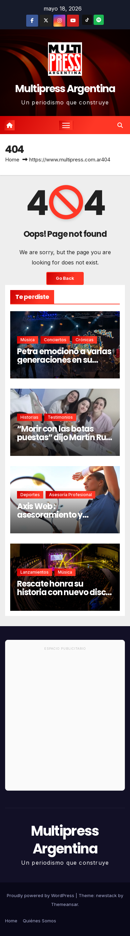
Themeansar (64, 904)
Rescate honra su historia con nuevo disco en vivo (64, 592)
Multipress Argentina (65, 89)
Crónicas (85, 339)
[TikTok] (87, 20)
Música (27, 339)
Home (12, 159)
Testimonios (60, 417)
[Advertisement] (65, 722)
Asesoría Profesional (70, 494)
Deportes (30, 494)
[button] (120, 125)
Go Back (65, 278)
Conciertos (55, 339)
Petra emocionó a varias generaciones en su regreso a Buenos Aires (64, 360)
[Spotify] (99, 20)
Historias (29, 417)
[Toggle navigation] (66, 125)
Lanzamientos (34, 572)
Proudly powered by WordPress (41, 895)
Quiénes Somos (39, 920)
